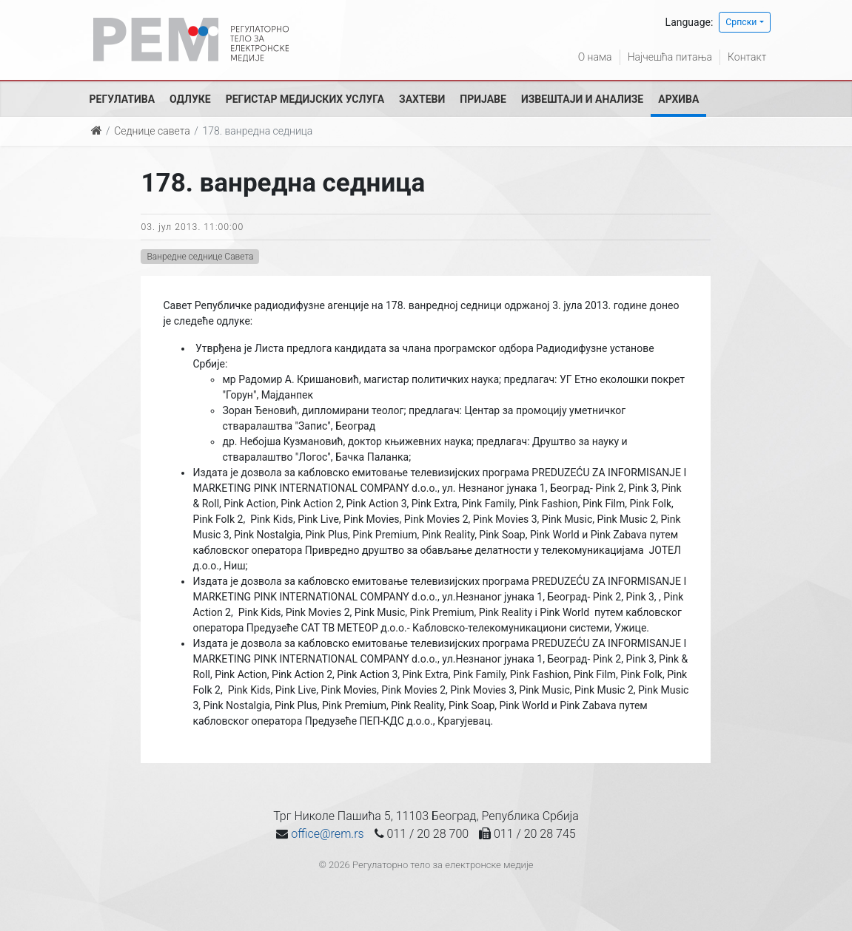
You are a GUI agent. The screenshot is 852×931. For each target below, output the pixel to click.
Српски (741, 22)
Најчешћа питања (670, 57)
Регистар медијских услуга (305, 99)
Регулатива (122, 99)
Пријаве (483, 99)
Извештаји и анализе (582, 99)
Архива (678, 99)
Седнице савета (151, 131)
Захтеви (422, 99)
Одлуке (190, 99)
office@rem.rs (327, 834)
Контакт (747, 57)
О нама (595, 57)
